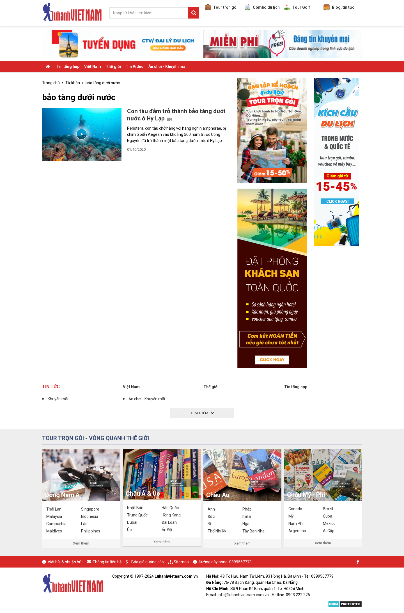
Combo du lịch (262, 7)
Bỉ (209, 523)
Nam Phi (295, 523)
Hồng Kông (171, 515)
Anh (211, 509)
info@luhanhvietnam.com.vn (243, 595)
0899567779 (240, 562)
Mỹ (291, 516)
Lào (84, 523)
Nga (245, 523)
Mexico (329, 523)
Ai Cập (328, 531)
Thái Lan (53, 509)
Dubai (132, 522)
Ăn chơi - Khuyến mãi (167, 66)
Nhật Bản (135, 508)
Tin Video (135, 66)
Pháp (247, 509)
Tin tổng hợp (67, 66)
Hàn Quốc (170, 508)
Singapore (90, 509)
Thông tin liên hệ (107, 562)
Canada (295, 509)
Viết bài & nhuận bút (65, 562)
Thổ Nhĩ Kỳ (217, 531)
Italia (246, 516)
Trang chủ (51, 83)
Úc (129, 529)
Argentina (297, 531)
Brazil (328, 509)
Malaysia (54, 516)
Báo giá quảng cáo (147, 562)
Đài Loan (169, 522)
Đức (211, 516)
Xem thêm (81, 543)
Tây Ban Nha (253, 531)
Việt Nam (92, 66)
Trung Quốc (137, 515)
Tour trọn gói (221, 7)
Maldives (54, 531)
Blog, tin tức (338, 7)
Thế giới (113, 66)
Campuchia (56, 523)
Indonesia (89, 516)
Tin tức (51, 386)
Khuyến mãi (58, 399)
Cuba (327, 516)
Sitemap (181, 562)
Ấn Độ (167, 529)
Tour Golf (297, 7)
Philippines (90, 531)
